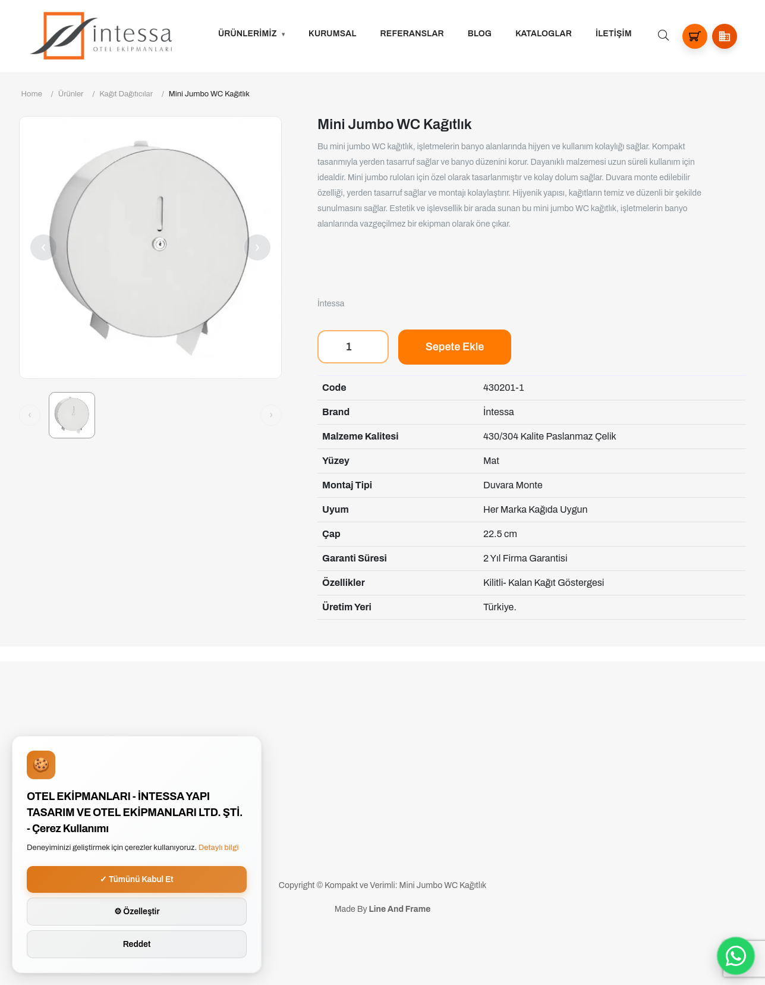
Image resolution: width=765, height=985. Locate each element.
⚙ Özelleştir (137, 911)
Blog (480, 33)
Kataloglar (543, 33)
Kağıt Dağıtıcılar (126, 94)
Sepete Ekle (455, 347)
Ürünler (71, 94)
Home (31, 94)
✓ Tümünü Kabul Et (137, 879)
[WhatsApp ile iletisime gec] (735, 955)
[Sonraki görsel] (271, 415)
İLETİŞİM (614, 33)
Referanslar (412, 33)
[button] (724, 36)
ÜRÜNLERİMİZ (247, 33)
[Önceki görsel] (29, 415)
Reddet (137, 944)
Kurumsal (332, 33)
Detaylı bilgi (219, 847)
